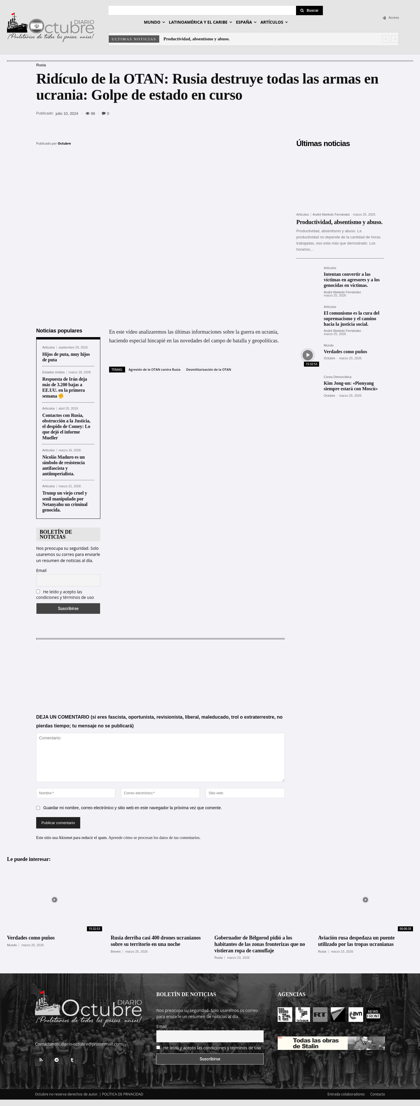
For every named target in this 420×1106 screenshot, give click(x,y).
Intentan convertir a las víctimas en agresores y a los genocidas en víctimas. (352, 280)
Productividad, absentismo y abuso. (197, 39)
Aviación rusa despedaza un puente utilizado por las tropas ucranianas (356, 940)
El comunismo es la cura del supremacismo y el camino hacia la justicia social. (351, 319)
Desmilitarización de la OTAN (208, 368)
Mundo (329, 345)
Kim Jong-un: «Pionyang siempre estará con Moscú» (351, 386)
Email (41, 569)
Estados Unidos (53, 371)
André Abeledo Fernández (331, 214)
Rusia (41, 65)
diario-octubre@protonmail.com (91, 1043)
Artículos (48, 346)
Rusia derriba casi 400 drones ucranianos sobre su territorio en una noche (156, 940)
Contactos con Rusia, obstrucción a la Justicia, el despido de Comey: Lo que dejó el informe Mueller (66, 425)
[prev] (385, 39)
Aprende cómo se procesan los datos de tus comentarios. (154, 837)
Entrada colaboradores (346, 1093)
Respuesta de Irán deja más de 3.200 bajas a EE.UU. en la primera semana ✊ (64, 387)
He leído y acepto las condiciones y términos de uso (65, 593)
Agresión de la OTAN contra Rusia (155, 368)
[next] (395, 39)
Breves (116, 950)
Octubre (64, 143)
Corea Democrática (337, 377)
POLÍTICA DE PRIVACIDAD (123, 1093)
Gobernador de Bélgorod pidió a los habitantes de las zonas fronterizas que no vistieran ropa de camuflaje (259, 943)
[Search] (309, 10)
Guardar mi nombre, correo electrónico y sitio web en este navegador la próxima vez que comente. (132, 807)
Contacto (377, 1093)
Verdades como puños (345, 351)
